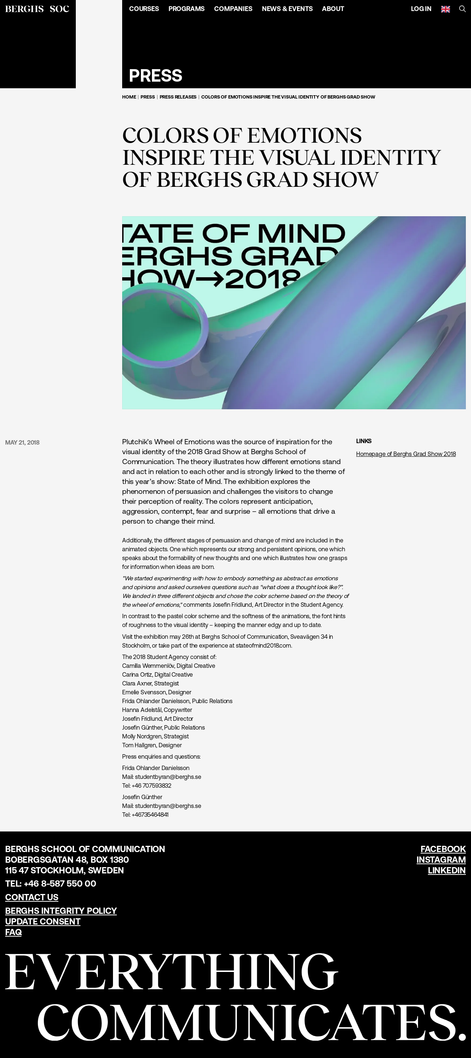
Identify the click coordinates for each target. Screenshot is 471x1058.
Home (129, 97)
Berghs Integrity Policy (61, 911)
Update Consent (43, 921)
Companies (233, 9)
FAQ (13, 932)
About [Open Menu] (333, 9)
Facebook (443, 849)
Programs (187, 9)
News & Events (287, 9)
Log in (421, 9)
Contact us (32, 897)
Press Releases (178, 97)
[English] (445, 9)
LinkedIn (447, 870)
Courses (144, 9)
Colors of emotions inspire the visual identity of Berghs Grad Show (288, 97)
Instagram (441, 860)
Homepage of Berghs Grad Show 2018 (406, 453)
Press (148, 97)
